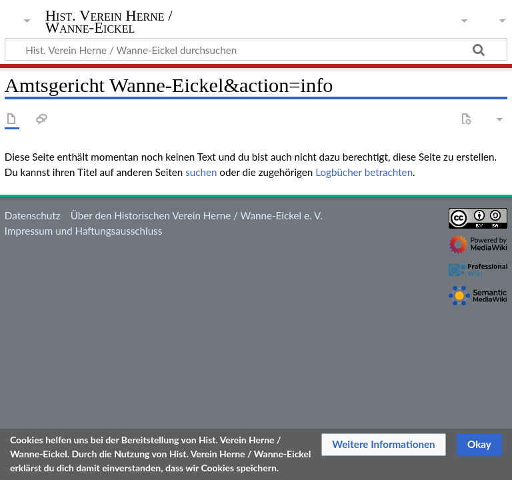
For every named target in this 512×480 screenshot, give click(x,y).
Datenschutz (33, 215)
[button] (383, 444)
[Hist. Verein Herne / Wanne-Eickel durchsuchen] (256, 49)
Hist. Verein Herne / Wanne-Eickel (109, 22)
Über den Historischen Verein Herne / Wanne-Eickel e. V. (197, 215)
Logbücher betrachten (364, 172)
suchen (201, 172)
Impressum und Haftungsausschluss (83, 231)
